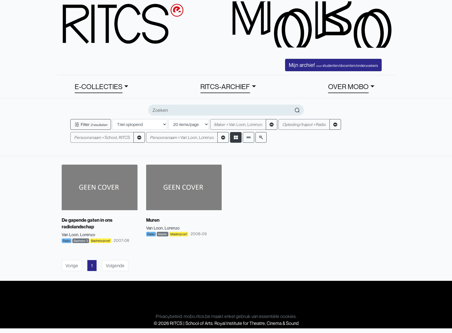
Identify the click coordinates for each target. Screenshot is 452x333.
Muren (152, 220)
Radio (304, 124)
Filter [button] (90, 124)
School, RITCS (102, 137)
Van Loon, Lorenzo (238, 124)
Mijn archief (333, 65)
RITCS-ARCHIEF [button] (225, 86)
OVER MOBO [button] (348, 86)
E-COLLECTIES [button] (99, 86)
